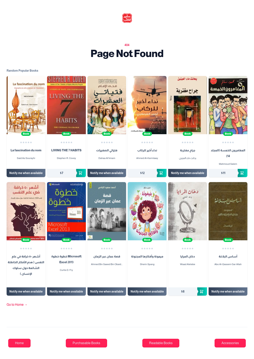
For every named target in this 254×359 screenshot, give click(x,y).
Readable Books (161, 343)
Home (19, 343)
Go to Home (17, 304)
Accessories (230, 343)
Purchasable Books (86, 343)
